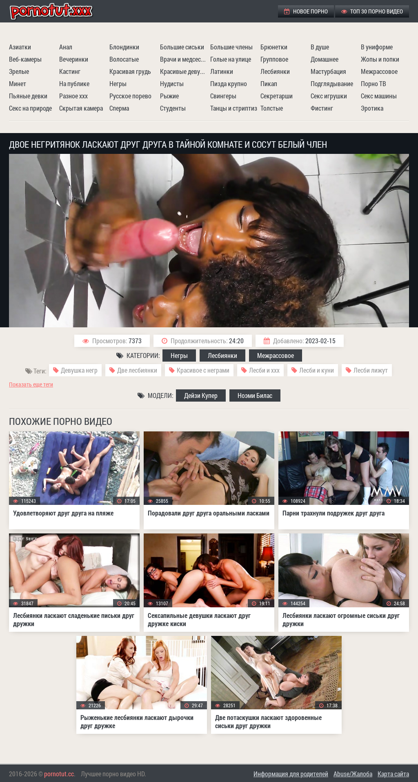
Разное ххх (73, 95)
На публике (74, 83)
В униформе (377, 46)
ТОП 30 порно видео (372, 11)
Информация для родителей (290, 773)
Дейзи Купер (201, 395)
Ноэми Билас (255, 395)
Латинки (221, 71)
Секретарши (276, 95)
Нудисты (172, 83)
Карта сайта (393, 773)
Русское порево (130, 95)
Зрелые (19, 71)
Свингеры (223, 95)
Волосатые (124, 59)
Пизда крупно (228, 83)
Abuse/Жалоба (353, 773)
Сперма (119, 108)
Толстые (271, 108)
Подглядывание (332, 83)
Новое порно (306, 11)
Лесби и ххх (264, 370)
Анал (65, 46)
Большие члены (231, 46)
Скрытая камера (81, 108)
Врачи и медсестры (184, 59)
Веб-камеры (25, 59)
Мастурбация (328, 71)
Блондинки (124, 46)
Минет (17, 83)
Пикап (268, 83)
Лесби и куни (316, 370)
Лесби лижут (371, 370)
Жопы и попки (380, 59)
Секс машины (379, 95)
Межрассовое (379, 71)
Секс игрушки (329, 95)
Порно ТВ (373, 83)
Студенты (173, 108)
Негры (118, 83)
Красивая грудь (130, 71)
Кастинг (69, 71)
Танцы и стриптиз (233, 108)
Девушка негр (79, 370)
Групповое (274, 59)
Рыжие (169, 95)
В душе (320, 46)
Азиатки (20, 46)
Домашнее (324, 59)
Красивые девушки (184, 71)
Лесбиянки (275, 71)
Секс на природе (30, 108)
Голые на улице (230, 59)
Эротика (372, 108)
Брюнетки (273, 46)
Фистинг (322, 108)
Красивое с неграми (203, 370)
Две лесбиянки (137, 370)
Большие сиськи (182, 46)
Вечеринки (73, 59)
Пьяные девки (28, 95)
